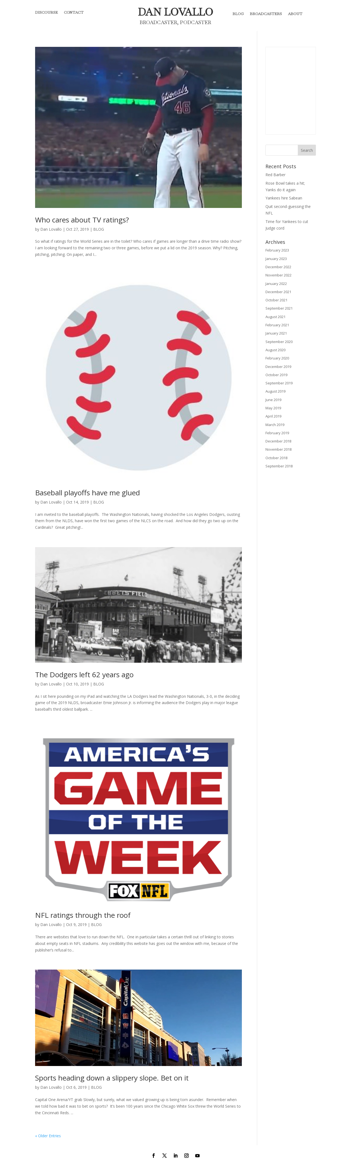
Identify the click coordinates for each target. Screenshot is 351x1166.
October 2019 (276, 374)
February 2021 (277, 324)
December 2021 (278, 291)
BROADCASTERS (266, 13)
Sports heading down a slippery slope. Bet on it (112, 1078)
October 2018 (276, 457)
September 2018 (279, 466)
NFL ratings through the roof (83, 915)
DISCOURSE (46, 12)
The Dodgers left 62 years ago (84, 674)
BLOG (238, 13)
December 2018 (278, 441)
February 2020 (277, 358)
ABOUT (295, 13)
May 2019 (273, 407)
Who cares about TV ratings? (82, 220)
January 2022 (276, 283)
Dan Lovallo (51, 229)
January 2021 (276, 333)
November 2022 (278, 275)
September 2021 (279, 308)
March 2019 (274, 424)
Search (307, 150)
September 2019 (279, 383)
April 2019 (273, 416)
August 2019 (275, 391)
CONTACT (74, 12)
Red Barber (275, 174)
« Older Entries (48, 1135)
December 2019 (278, 366)
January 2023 (276, 258)
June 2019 (273, 399)
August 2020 (275, 349)
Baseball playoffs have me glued (87, 493)
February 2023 (277, 250)
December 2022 (278, 266)
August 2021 (275, 316)
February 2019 (277, 432)
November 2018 (278, 449)
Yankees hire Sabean (283, 198)
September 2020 (279, 341)
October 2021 (276, 300)
